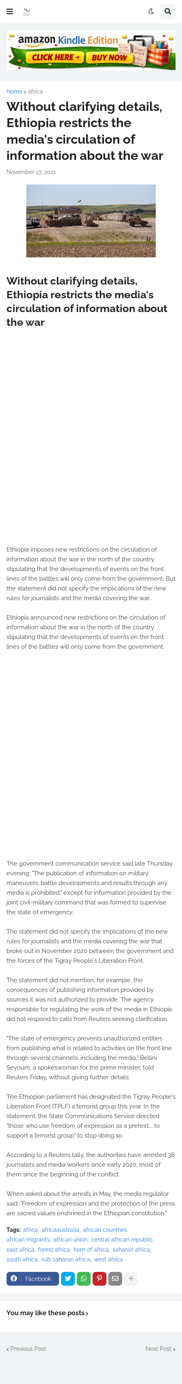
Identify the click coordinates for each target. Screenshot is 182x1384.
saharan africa (131, 1249)
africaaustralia (60, 1230)
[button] (9, 12)
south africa (22, 1259)
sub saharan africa (65, 1259)
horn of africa (91, 1249)
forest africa (54, 1249)
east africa (20, 1249)
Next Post (158, 1349)
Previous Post (28, 1349)
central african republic (122, 1239)
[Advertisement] (91, 446)
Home (14, 91)
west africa (108, 1259)
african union (70, 1239)
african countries (105, 1230)
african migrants (28, 1239)
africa (35, 91)
